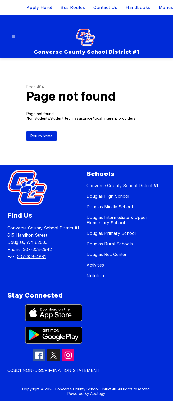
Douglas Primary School (111, 233)
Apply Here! (39, 7)
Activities (95, 265)
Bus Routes (73, 7)
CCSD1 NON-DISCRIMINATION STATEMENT (53, 370)
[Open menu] (14, 37)
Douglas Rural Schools (109, 243)
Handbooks (138, 7)
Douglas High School (107, 196)
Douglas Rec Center (106, 254)
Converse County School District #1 (122, 185)
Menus (166, 7)
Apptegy (97, 393)
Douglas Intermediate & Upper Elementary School (116, 220)
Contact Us (105, 7)
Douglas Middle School (109, 206)
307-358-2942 (37, 249)
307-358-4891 (31, 256)
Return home (41, 136)
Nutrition (95, 275)
